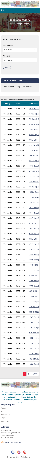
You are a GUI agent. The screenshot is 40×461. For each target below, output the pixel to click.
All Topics (7, 56)
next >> (34, 374)
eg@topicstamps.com (11, 442)
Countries (5, 421)
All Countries (8, 45)
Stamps (4, 408)
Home (12, 23)
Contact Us (5, 414)
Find (7, 67)
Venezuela (8, 108)
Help (3, 411)
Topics (3, 418)
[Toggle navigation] (37, 10)
